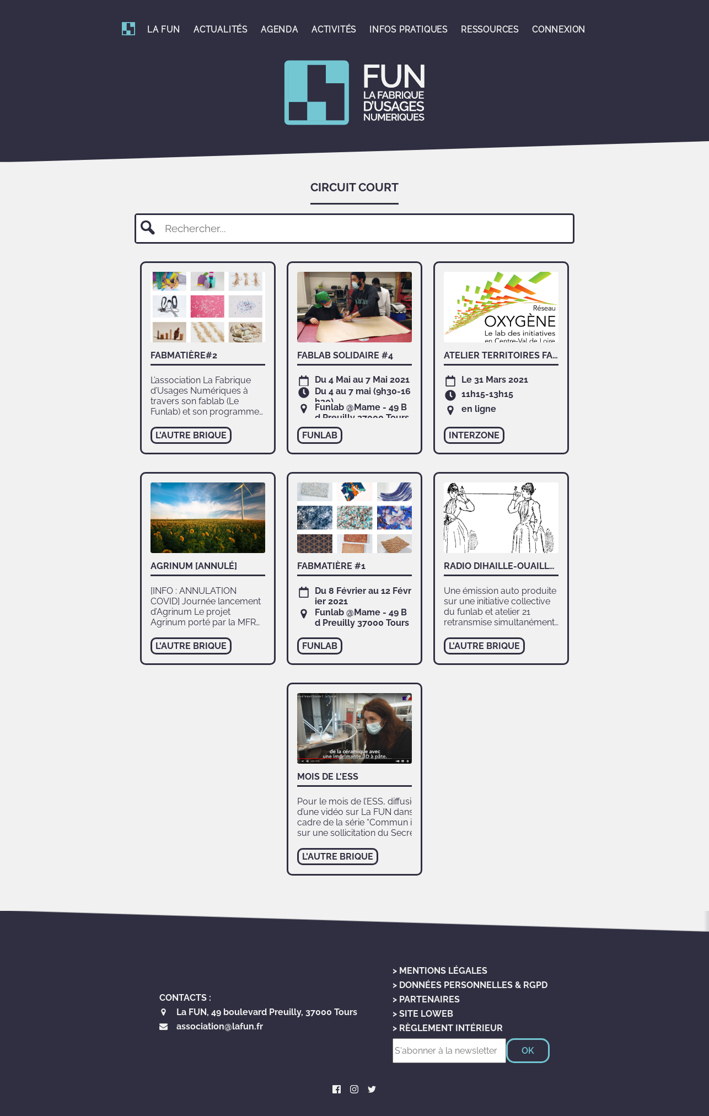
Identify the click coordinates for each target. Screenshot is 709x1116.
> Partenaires (426, 999)
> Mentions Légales (440, 970)
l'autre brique (191, 435)
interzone (474, 435)
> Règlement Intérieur (448, 1028)
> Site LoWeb (423, 1013)
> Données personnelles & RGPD (470, 985)
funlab (319, 435)
